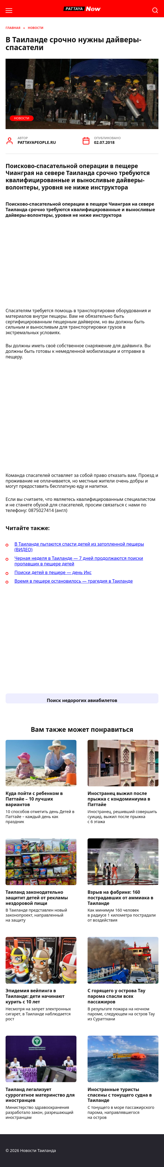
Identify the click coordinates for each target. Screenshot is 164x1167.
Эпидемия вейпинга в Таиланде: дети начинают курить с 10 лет (35, 996)
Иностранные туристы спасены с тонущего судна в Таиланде (120, 1094)
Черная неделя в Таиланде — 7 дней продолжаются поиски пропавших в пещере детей (78, 561)
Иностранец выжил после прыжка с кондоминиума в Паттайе (119, 798)
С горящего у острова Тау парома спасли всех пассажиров (116, 996)
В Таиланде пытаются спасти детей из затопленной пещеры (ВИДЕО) (79, 547)
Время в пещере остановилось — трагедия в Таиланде (73, 581)
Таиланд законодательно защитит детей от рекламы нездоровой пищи (37, 897)
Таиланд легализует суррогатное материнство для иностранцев (40, 1094)
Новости (21, 118)
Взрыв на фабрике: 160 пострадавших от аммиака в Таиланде (120, 897)
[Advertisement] (82, 265)
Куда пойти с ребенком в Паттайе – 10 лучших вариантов (34, 798)
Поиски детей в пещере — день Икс (52, 572)
